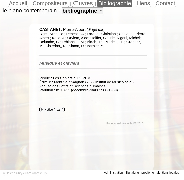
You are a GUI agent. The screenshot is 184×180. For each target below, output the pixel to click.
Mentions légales (167, 172)
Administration (113, 172)
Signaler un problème (139, 172)
